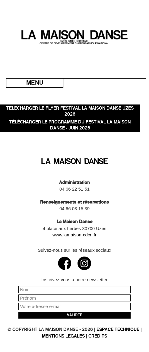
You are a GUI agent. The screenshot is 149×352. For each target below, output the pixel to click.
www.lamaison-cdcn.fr (74, 234)
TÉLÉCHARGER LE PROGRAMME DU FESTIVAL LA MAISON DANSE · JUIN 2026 (70, 125)
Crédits (97, 336)
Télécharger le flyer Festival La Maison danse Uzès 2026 (70, 111)
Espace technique (118, 329)
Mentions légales (63, 336)
